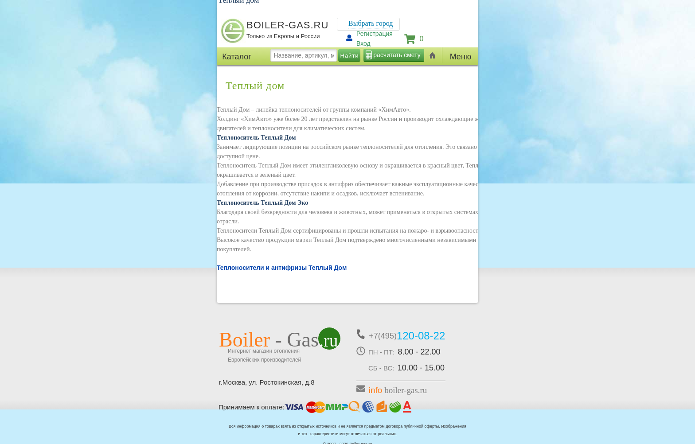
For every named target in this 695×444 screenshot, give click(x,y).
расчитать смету (396, 54)
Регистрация (374, 33)
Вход (363, 43)
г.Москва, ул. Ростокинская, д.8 (267, 382)
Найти (349, 55)
